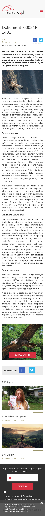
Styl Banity (8, 454)
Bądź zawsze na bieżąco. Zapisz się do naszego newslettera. (22, 469)
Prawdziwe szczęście (14, 416)
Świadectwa (18, 420)
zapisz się (22, 486)
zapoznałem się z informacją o (23, 497)
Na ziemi (6, 420)
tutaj (26, 511)
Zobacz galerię (22, 355)
